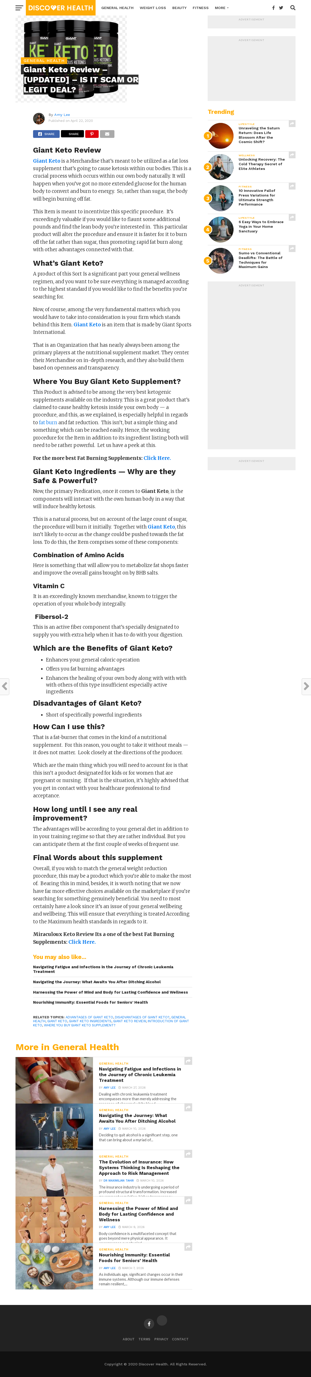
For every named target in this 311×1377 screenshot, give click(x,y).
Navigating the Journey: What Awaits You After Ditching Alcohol (97, 982)
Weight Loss (153, 8)
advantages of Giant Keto (89, 1017)
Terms (144, 1339)
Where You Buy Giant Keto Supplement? (79, 1025)
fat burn (48, 423)
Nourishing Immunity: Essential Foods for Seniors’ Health (90, 1002)
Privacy (161, 1339)
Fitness (201, 8)
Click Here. (157, 458)
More (220, 8)
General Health (117, 8)
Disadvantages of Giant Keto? (142, 1017)
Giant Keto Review (129, 1021)
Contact (180, 1339)
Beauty (179, 8)
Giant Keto (57, 1021)
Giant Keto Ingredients (90, 1021)
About (129, 1339)
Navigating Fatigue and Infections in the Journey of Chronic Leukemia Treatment (103, 969)
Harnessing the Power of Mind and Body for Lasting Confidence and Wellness (110, 992)
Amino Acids (104, 555)
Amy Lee (62, 115)
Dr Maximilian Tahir (119, 1180)
